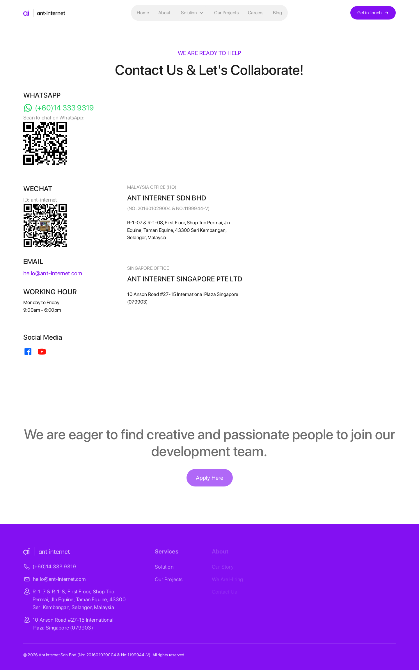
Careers (255, 12)
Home (143, 12)
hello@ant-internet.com (59, 579)
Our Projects (226, 12)
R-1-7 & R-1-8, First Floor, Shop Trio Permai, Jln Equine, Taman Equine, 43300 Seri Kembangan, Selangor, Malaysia (79, 599)
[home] (44, 13)
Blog (277, 12)
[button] (192, 13)
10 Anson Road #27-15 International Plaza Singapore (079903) (73, 624)
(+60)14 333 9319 (54, 566)
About (164, 12)
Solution (164, 567)
